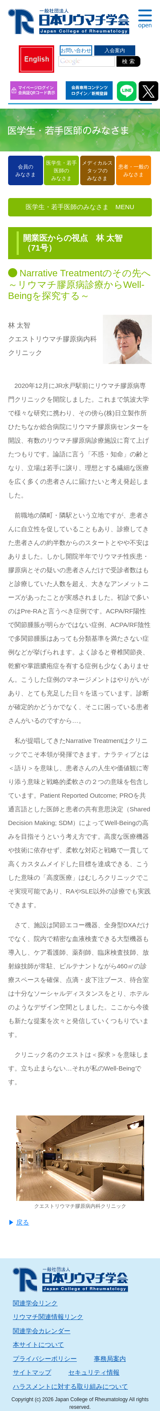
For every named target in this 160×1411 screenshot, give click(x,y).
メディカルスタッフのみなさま (97, 170)
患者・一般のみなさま (133, 170)
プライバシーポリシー (45, 1358)
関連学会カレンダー (41, 1330)
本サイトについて (38, 1344)
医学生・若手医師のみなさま (61, 170)
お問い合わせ (76, 50)
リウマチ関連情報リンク (48, 1316)
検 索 (128, 61)
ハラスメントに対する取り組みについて (70, 1386)
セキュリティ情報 (93, 1372)
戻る (22, 1222)
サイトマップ (32, 1372)
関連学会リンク (35, 1303)
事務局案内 (110, 1358)
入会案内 (115, 50)
